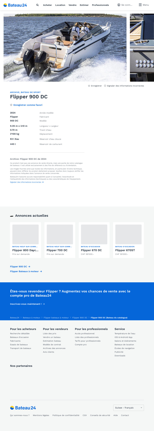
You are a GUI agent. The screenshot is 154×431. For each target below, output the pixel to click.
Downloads (120, 355)
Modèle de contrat (52, 344)
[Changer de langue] (128, 408)
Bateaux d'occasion (19, 337)
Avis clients (48, 352)
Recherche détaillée (19, 333)
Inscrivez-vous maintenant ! (26, 304)
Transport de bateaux (20, 348)
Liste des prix (49, 333)
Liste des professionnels (87, 337)
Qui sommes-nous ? (19, 415)
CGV (85, 415)
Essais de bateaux (19, 344)
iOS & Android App (123, 337)
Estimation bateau (52, 341)
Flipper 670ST (125, 250)
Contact (125, 415)
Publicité (119, 352)
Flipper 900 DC (18, 266)
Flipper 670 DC (91, 250)
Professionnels (100, 5)
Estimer (84, 5)
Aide (115, 415)
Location (60, 5)
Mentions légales (41, 415)
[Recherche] (38, 5)
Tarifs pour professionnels (87, 341)
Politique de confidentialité (65, 415)
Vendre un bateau (52, 337)
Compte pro (81, 344)
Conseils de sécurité (100, 415)
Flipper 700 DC (57, 250)
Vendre (72, 5)
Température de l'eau (125, 333)
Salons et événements (125, 341)
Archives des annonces (54, 348)
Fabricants (15, 341)
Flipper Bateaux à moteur (24, 271)
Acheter (47, 5)
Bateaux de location (124, 344)
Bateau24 (14, 317)
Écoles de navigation (125, 348)
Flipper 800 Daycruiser (28, 250)
